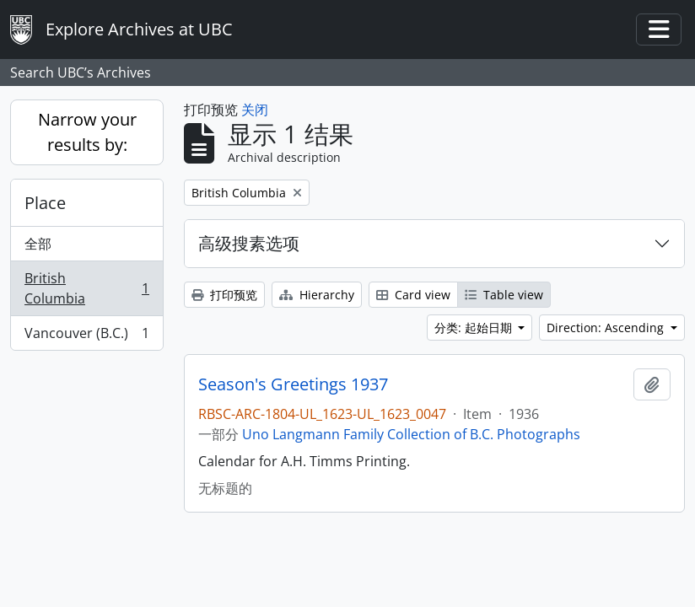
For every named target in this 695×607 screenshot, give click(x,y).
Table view (504, 295)
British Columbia (86, 288)
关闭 (254, 109)
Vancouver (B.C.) (86, 336)
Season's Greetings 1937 (293, 384)
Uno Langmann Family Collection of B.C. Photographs (411, 434)
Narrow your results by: (87, 132)
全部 (37, 243)
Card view (413, 295)
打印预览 (224, 295)
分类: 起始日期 (474, 328)
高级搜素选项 (248, 243)
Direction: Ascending (607, 328)
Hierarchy (316, 295)
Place (45, 202)
